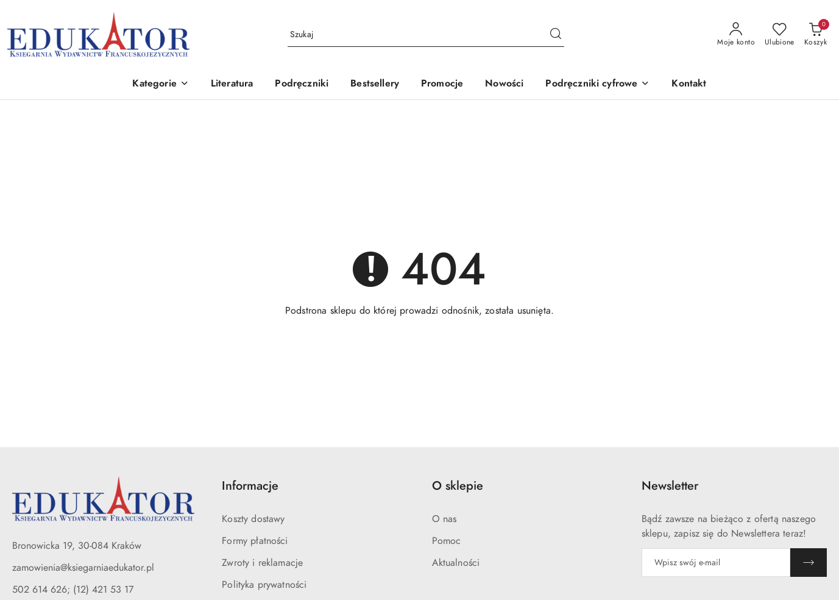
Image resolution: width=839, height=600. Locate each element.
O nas (444, 519)
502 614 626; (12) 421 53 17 (72, 589)
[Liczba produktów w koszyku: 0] (815, 35)
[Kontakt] (689, 84)
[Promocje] (442, 84)
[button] (160, 84)
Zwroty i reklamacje (262, 563)
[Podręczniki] (301, 84)
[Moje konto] (736, 35)
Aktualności (456, 563)
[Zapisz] (808, 562)
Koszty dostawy (253, 519)
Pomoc (446, 541)
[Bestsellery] (374, 84)
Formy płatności (255, 541)
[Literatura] (232, 84)
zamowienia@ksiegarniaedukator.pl (83, 567)
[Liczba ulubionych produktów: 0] (779, 35)
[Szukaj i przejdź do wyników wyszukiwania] (555, 35)
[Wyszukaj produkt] (426, 34)
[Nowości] (504, 84)
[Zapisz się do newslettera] (716, 562)
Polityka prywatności (264, 584)
